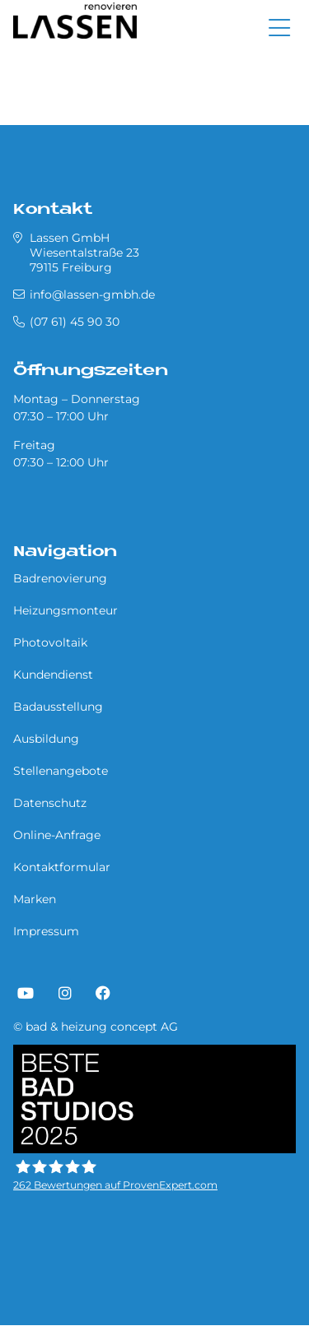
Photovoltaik (50, 642)
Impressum (46, 931)
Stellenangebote (60, 770)
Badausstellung (58, 706)
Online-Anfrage (57, 835)
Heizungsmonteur (65, 610)
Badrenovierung (60, 578)
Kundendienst (53, 674)
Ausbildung (46, 738)
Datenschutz (50, 802)
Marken (34, 899)
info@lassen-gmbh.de (92, 294)
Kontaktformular (61, 867)
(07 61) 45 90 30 (74, 321)
